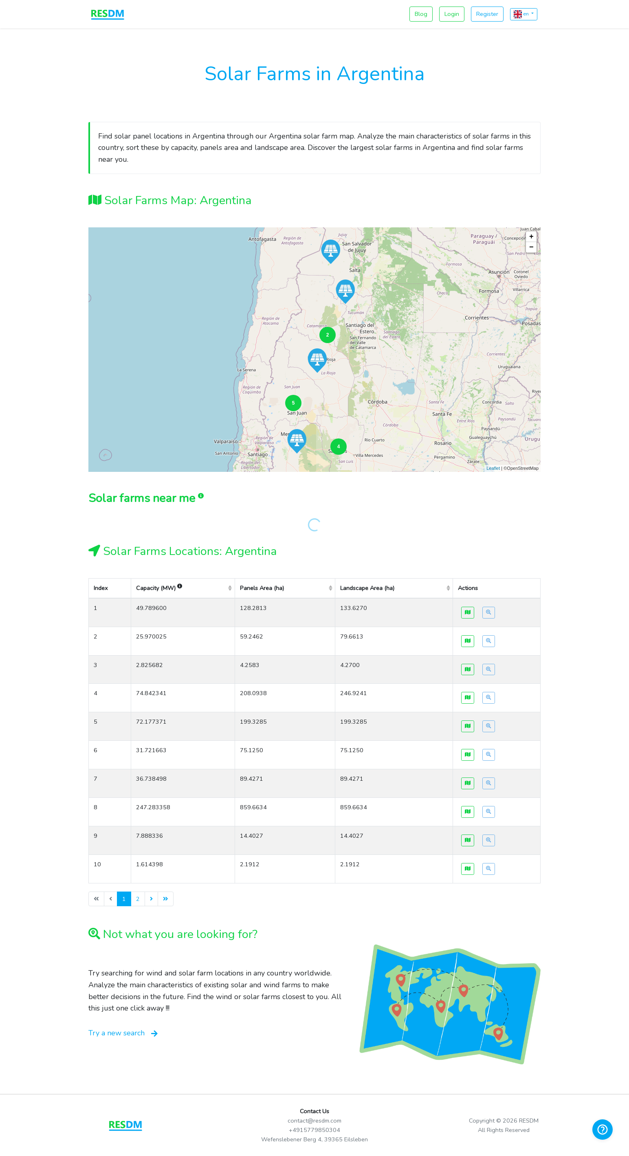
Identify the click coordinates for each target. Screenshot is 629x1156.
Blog (421, 14)
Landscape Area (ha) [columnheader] (367, 588)
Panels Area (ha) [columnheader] (262, 588)
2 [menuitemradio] (138, 899)
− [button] (531, 247)
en (522, 14)
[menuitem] (151, 899)
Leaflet (493, 468)
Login (451, 14)
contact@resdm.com (314, 1120)
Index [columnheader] (101, 588)
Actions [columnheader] (468, 588)
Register (487, 14)
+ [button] (531, 237)
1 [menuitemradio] (124, 899)
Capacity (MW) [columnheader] (159, 588)
